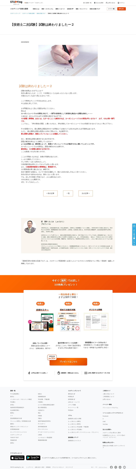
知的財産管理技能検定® (17, 407)
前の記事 (51, 193)
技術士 (40, 394)
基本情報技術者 (42, 426)
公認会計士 (41, 410)
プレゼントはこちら (68, 362)
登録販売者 (13, 440)
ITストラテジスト (43, 429)
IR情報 (70, 396)
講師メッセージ (60, 9)
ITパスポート (42, 424)
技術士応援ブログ (95, 9)
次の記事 (85, 193)
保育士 (12, 443)
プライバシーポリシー (58, 467)
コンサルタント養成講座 (45, 437)
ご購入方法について (108, 394)
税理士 (12, 413)
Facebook (105, 416)
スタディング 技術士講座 (19, 9)
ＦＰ (11, 415)
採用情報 (70, 399)
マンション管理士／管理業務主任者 (20, 421)
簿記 (39, 413)
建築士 (12, 424)
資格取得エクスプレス (74, 440)
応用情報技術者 (14, 429)
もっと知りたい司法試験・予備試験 (78, 427)
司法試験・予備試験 (44, 399)
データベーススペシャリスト (46, 432)
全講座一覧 (87, 3)
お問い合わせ (110, 3)
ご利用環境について (108, 396)
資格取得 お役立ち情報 (74, 418)
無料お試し (122, 9)
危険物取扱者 (42, 396)
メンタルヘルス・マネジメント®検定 (21, 399)
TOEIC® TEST (14, 437)
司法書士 (12, 402)
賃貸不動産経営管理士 (44, 421)
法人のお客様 (98, 3)
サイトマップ (69, 467)
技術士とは (36, 9)
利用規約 (48, 467)
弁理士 (12, 405)
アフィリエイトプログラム (110, 407)
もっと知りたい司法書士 (75, 429)
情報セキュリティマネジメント (19, 426)
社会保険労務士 (14, 410)
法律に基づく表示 (39, 467)
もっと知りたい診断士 (74, 421)
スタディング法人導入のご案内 (112, 432)
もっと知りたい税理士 (74, 424)
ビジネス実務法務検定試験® (46, 405)
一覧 (68, 193)
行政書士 (40, 402)
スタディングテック (16, 434)
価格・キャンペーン (81, 9)
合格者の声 (70, 9)
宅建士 (40, 418)
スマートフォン (103, 467)
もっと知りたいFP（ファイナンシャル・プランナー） (83, 432)
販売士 (12, 396)
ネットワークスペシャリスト (18, 432)
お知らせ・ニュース (74, 402)
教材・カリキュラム (47, 9)
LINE (104, 421)
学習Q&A (70, 410)
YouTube (105, 424)
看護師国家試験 (42, 440)
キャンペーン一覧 (73, 407)
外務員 (40, 415)
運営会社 (70, 394)
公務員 (40, 434)
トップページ (29, 467)
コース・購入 (111, 9)
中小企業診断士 (14, 394)
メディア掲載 (72, 405)
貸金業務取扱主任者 (16, 418)
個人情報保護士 (42, 407)
